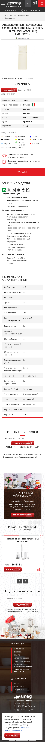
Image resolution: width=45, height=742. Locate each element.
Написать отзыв (16, 78)
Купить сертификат (22, 515)
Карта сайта (19, 686)
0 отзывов (5, 78)
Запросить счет (8, 94)
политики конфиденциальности (27, 612)
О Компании (19, 649)
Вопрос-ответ (19, 689)
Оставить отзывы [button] (22, 443)
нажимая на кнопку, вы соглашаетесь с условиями (21, 611)
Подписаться (22, 605)
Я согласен (11, 735)
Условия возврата (21, 658)
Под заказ (8, 90)
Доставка (18, 652)
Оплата (17, 655)
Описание (22, 172)
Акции (16, 683)
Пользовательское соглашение (21, 670)
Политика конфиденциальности (23, 665)
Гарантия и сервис (22, 661)
